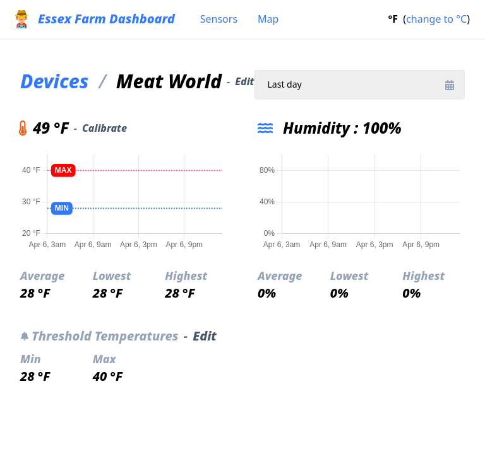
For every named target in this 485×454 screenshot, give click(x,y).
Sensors (218, 19)
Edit (244, 81)
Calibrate (104, 128)
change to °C (436, 19)
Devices (54, 81)
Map (268, 19)
